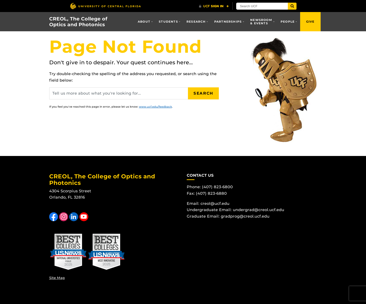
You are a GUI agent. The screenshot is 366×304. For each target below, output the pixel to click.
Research (196, 21)
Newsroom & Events (261, 21)
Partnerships (228, 21)
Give (310, 21)
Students (168, 21)
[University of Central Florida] (105, 6)
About (144, 21)
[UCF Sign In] (214, 6)
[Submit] (292, 6)
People (288, 21)
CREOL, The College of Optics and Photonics (78, 21)
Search (203, 93)
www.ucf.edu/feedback (155, 106)
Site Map (57, 278)
